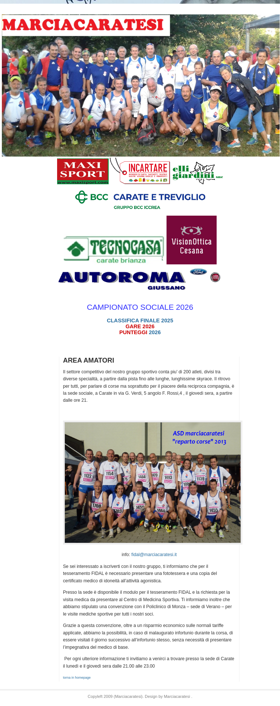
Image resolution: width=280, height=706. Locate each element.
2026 (140, 332)
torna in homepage (77, 677)
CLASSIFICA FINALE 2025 (140, 320)
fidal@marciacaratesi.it (154, 554)
